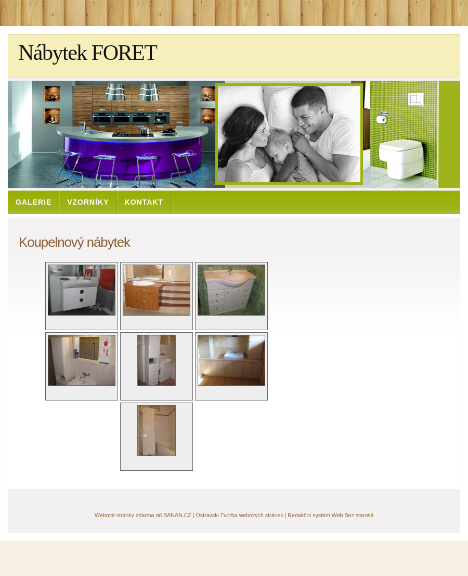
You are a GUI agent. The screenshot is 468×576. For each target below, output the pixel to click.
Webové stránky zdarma (124, 515)
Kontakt (144, 202)
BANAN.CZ (177, 515)
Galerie (33, 202)
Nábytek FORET (87, 53)
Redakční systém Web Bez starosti (330, 515)
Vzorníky (88, 202)
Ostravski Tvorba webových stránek (239, 515)
